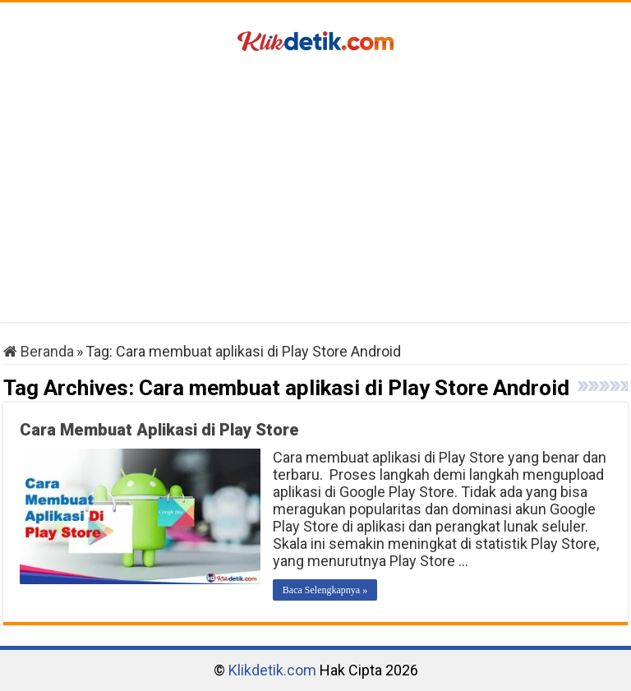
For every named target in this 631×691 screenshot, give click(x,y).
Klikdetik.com (272, 670)
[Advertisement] (315, 191)
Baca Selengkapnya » (325, 590)
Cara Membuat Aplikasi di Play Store (159, 430)
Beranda (38, 351)
